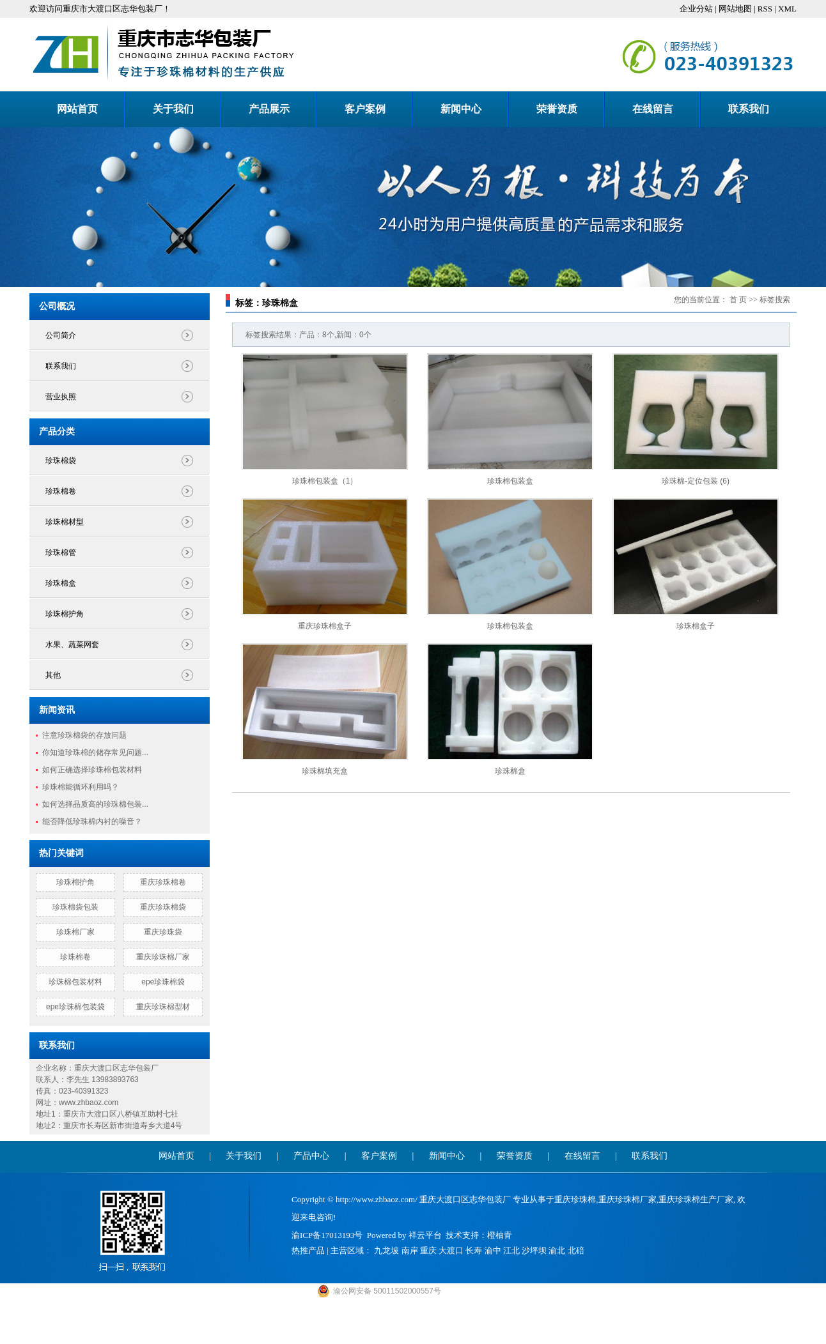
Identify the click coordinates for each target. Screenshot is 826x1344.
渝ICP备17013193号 (327, 1235)
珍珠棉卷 (60, 491)
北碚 (576, 1250)
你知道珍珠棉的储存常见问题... (95, 752)
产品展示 (269, 108)
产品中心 (311, 1156)
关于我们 (173, 108)
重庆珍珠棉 (575, 1199)
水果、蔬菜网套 (72, 644)
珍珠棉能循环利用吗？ (80, 787)
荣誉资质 (556, 108)
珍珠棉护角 (64, 613)
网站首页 (77, 108)
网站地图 (735, 8)
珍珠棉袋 (60, 460)
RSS (765, 8)
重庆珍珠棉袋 (163, 907)
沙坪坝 (534, 1250)
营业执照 (60, 396)
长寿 (473, 1250)
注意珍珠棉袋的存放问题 (84, 735)
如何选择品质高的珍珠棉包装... (95, 804)
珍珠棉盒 (60, 583)
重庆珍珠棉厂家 (163, 956)
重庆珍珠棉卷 (163, 882)
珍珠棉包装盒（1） (325, 481)
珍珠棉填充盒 (325, 771)
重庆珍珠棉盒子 (325, 626)
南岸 (409, 1250)
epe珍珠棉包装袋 (75, 1006)
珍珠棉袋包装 (75, 907)
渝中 (493, 1250)
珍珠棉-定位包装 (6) (695, 481)
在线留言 (652, 108)
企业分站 (696, 8)
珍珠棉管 (60, 552)
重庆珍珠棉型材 (163, 1006)
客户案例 (365, 108)
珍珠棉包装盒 (510, 481)
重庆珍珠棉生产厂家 (695, 1199)
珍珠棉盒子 (695, 626)
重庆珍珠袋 (163, 932)
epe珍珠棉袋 (163, 981)
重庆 (428, 1250)
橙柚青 (499, 1235)
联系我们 (748, 108)
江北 (511, 1250)
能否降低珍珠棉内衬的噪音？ (92, 821)
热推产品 (308, 1250)
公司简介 (60, 335)
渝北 (557, 1250)
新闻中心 (460, 108)
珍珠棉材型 (64, 521)
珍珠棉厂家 (75, 932)
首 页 (738, 299)
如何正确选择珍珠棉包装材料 (92, 769)
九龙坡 (386, 1250)
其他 (53, 675)
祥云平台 (425, 1235)
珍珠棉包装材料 (75, 981)
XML (787, 8)
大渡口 (451, 1250)
